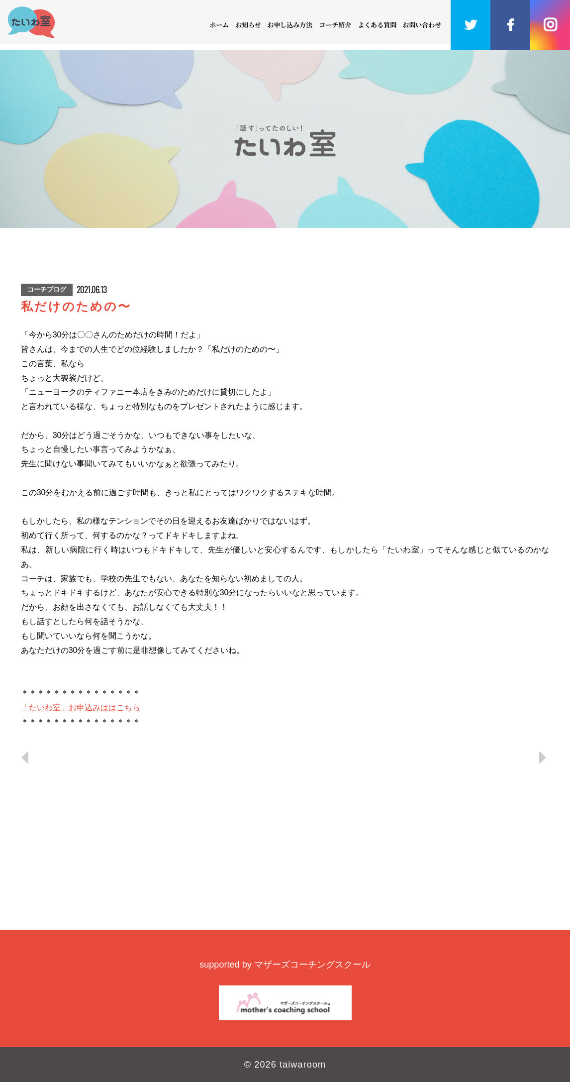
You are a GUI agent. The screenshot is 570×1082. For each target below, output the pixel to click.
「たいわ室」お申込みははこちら (80, 707)
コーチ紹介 (335, 24)
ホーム (219, 24)
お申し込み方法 (290, 24)
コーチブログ (46, 289)
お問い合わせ (422, 24)
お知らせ (248, 24)
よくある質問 (377, 24)
